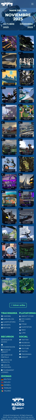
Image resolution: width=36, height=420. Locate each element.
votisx (9, 67)
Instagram (24, 345)
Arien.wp (9, 292)
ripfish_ (9, 240)
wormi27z (9, 206)
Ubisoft (23, 357)
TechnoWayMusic (26, 223)
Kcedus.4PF (26, 119)
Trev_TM (26, 136)
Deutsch (6, 379)
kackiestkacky (9, 50)
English (5, 382)
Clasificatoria (8, 322)
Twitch (23, 351)
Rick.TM (9, 188)
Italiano (6, 391)
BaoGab (9, 223)
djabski (26, 171)
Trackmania (25, 354)
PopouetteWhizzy (9, 102)
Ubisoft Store (26, 316)
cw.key (26, 206)
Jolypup (26, 102)
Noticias (5, 328)
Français (6, 388)
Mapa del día (7, 319)
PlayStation (25, 327)
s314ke (26, 84)
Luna (22, 333)
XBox (22, 330)
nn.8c (9, 257)
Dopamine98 (26, 50)
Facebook (24, 343)
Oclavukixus (26, 240)
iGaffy (9, 84)
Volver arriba (18, 305)
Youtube (24, 348)
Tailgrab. (27, 257)
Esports (5, 325)
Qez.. (9, 154)
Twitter (23, 340)
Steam (23, 324)
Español (6, 385)
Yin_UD (9, 136)
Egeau (9, 119)
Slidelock (27, 154)
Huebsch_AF (26, 292)
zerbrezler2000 (26, 67)
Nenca (26, 188)
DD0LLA (27, 275)
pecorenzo (9, 171)
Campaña (6, 316)
